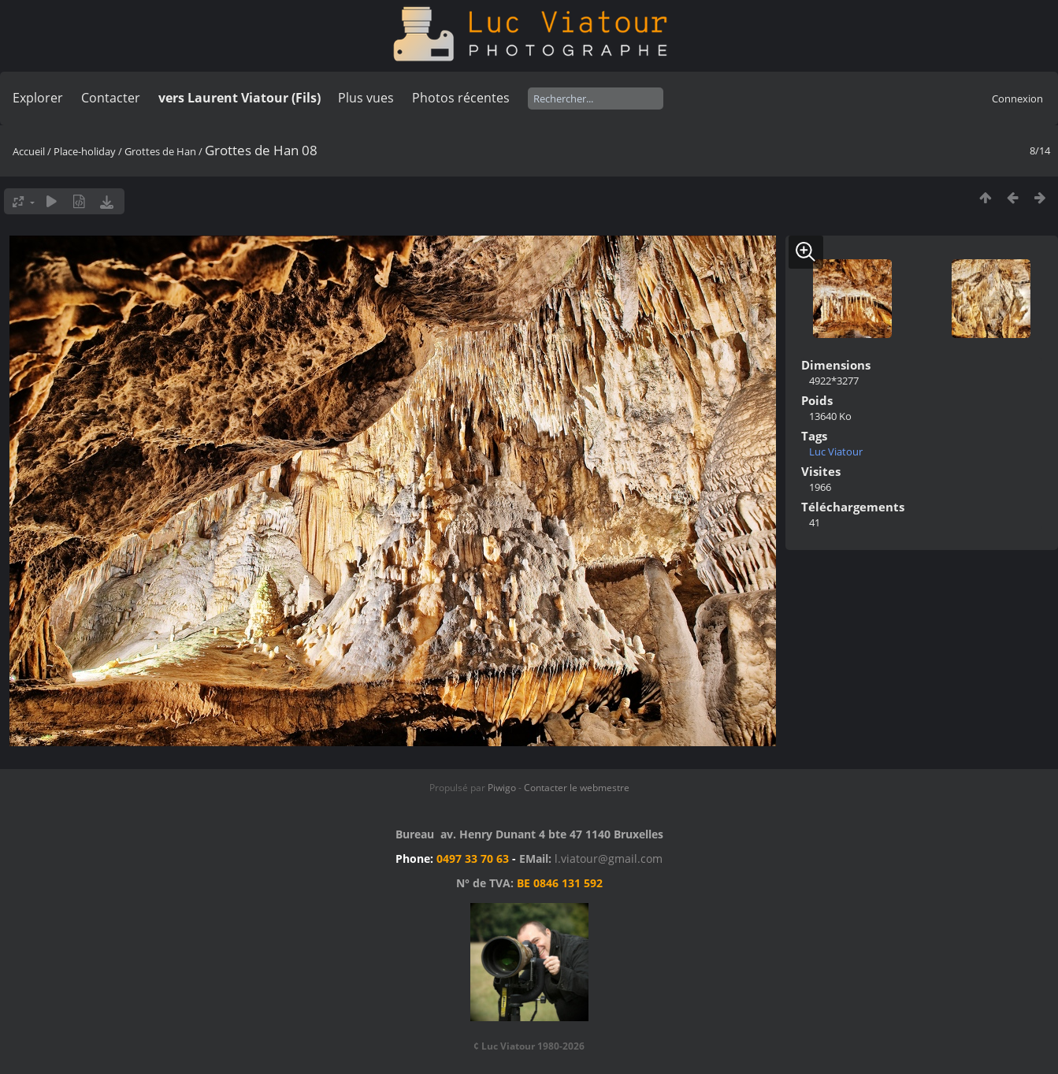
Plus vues (366, 97)
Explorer (38, 97)
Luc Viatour (836, 451)
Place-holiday (85, 151)
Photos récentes (461, 97)
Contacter (110, 97)
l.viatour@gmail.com (609, 858)
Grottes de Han (160, 151)
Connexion (1017, 98)
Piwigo (502, 787)
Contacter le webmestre (576, 787)
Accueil (29, 151)
